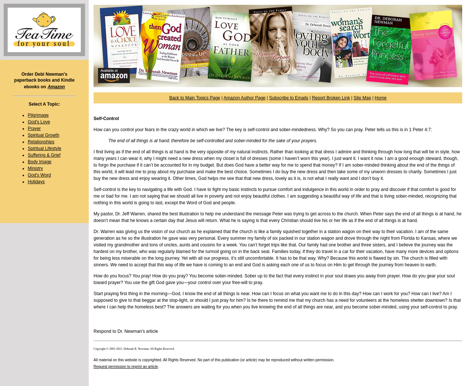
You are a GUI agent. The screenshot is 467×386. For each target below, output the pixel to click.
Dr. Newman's (131, 331)
